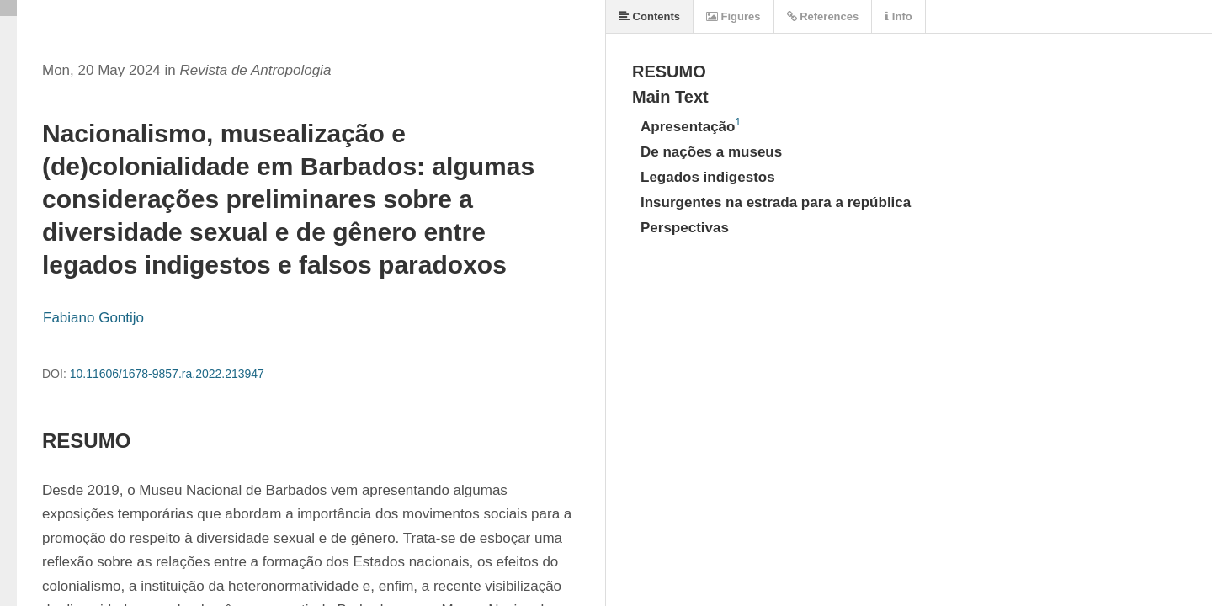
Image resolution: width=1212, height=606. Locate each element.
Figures (733, 16)
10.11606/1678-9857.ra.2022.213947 (167, 373)
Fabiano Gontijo (93, 318)
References (823, 16)
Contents (649, 16)
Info (898, 16)
